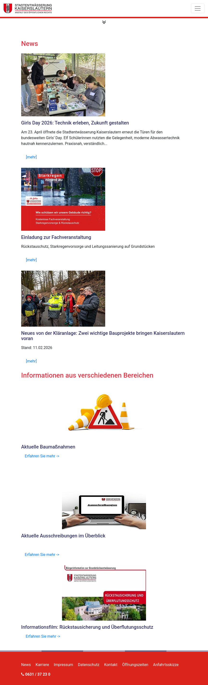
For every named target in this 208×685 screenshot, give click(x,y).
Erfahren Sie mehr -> (42, 456)
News (26, 664)
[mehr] (31, 157)
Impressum (63, 664)
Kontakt (110, 664)
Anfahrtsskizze (165, 664)
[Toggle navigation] (197, 8)
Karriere (42, 664)
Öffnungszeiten (135, 664)
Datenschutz (88, 664)
